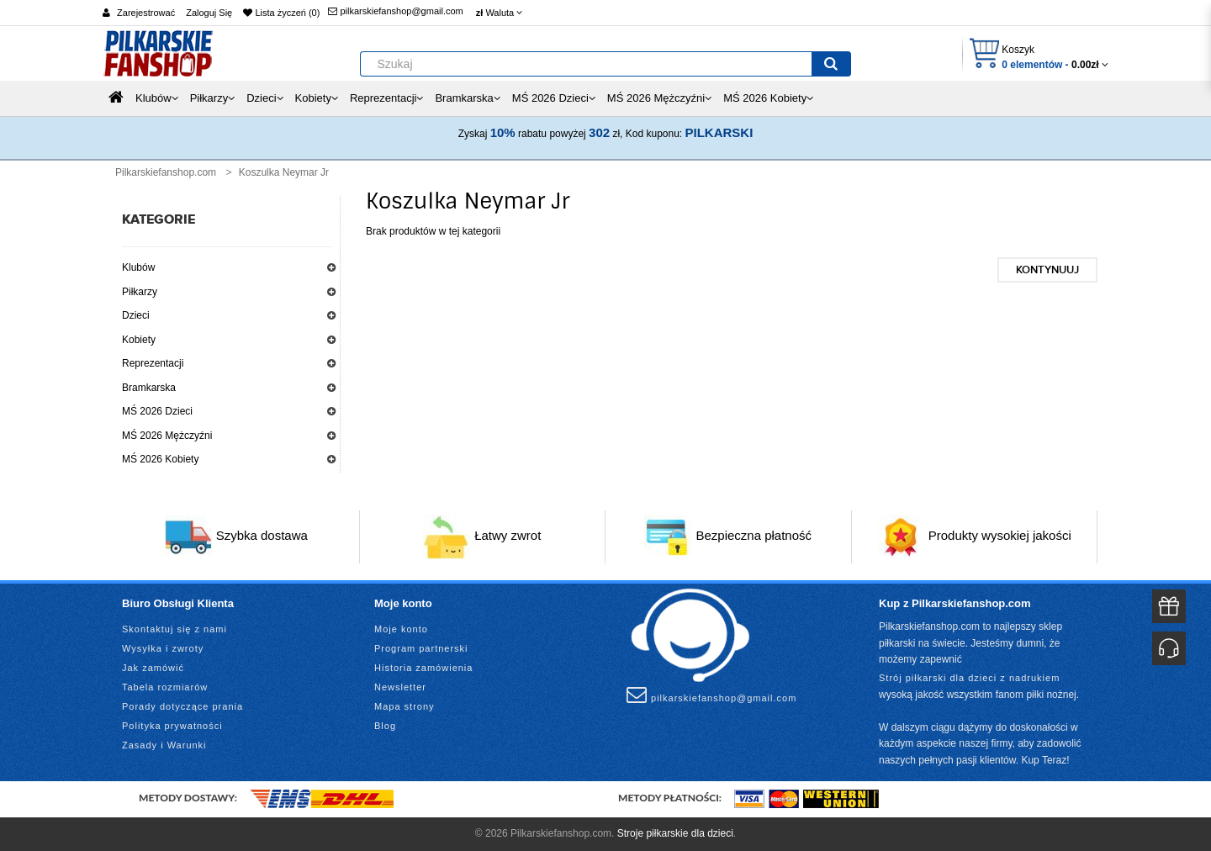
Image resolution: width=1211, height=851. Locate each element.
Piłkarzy (139, 292)
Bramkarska (149, 388)
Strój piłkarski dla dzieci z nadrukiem (969, 678)
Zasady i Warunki (164, 745)
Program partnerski (421, 648)
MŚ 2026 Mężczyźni (167, 435)
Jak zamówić (153, 668)
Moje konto (401, 629)
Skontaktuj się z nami (174, 629)
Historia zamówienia (423, 668)
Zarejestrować (146, 13)
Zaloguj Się (209, 13)
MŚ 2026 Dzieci (157, 411)
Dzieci (136, 315)
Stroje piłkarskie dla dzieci (675, 833)
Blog (385, 726)
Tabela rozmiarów (165, 687)
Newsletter (400, 687)
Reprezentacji (152, 363)
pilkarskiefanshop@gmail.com (395, 11)
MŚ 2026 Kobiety (160, 459)
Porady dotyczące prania (182, 706)
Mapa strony (404, 706)
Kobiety (139, 340)
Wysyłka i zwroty (163, 648)
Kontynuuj (1047, 270)
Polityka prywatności (172, 726)
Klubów (138, 267)
